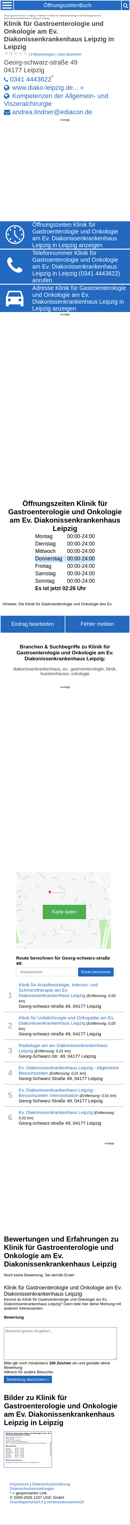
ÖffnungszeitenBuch (67, 5)
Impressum (19, 1484)
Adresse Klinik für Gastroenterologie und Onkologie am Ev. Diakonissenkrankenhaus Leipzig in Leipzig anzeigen (79, 298)
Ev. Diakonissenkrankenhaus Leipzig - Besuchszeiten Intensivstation (57, 1092)
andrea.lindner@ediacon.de (52, 112)
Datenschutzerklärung (51, 1484)
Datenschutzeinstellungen (32, 1488)
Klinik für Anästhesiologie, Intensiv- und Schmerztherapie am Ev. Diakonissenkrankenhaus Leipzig (58, 990)
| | (43, 54)
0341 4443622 (30, 79)
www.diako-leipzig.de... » (48, 87)
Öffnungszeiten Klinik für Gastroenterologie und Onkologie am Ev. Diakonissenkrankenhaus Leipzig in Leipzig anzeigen (75, 234)
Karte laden (64, 911)
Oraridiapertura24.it (26, 1502)
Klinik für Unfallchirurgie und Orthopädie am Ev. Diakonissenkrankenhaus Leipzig (66, 1020)
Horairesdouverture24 (65, 1502)
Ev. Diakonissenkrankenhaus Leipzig (56, 1112)
